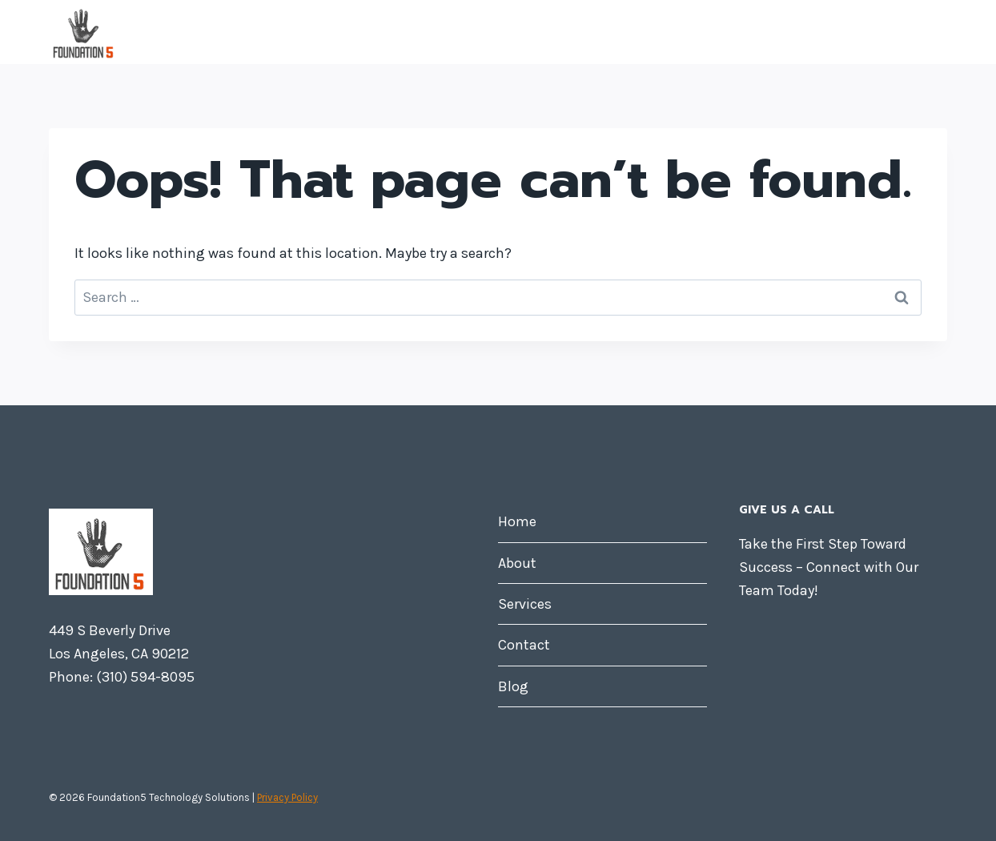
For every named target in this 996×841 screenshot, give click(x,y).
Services (726, 32)
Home (550, 32)
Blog (903, 32)
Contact (815, 32)
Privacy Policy (287, 797)
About (638, 32)
